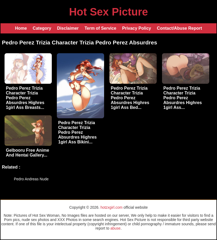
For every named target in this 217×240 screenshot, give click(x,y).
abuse (115, 228)
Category (42, 28)
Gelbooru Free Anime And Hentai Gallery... (27, 152)
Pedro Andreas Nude (31, 179)
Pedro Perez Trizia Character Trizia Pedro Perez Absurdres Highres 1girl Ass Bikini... (77, 132)
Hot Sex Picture (108, 12)
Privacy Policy (136, 28)
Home (21, 28)
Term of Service (100, 28)
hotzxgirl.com (111, 207)
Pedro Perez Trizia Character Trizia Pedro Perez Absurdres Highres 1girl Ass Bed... (130, 98)
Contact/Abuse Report (179, 28)
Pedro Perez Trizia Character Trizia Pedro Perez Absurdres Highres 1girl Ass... (182, 98)
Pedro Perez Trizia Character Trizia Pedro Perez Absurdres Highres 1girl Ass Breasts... (25, 98)
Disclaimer (68, 28)
